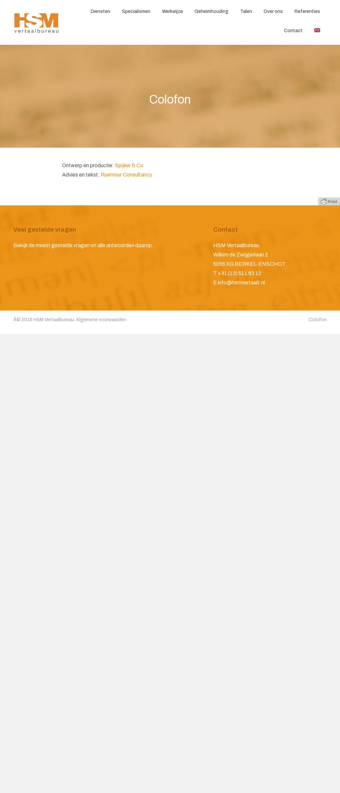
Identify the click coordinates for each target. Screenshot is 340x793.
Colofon (317, 319)
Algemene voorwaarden (101, 319)
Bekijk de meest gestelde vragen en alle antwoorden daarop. (83, 245)
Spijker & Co (129, 165)
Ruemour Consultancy (126, 175)
